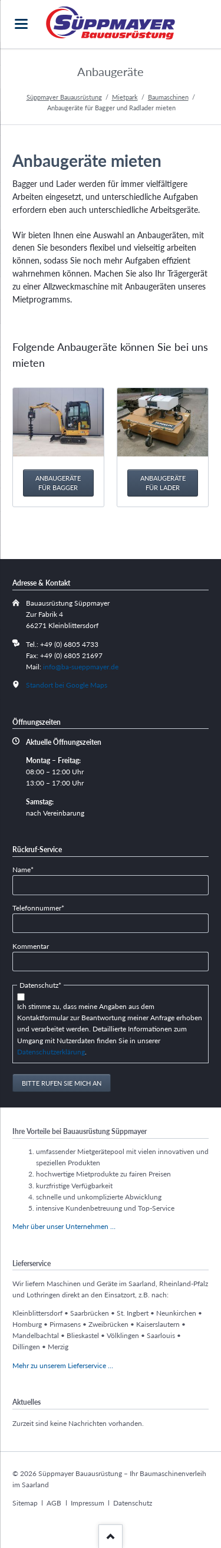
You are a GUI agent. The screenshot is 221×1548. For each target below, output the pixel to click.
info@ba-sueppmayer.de (80, 666)
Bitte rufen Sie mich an (61, 1083)
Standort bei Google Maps (66, 685)
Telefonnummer (38, 907)
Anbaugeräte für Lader (163, 482)
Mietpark (125, 97)
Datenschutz (132, 1502)
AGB (54, 1502)
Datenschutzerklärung (51, 1051)
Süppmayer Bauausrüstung (64, 97)
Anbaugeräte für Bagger (58, 482)
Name (28, 869)
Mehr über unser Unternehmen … (64, 1226)
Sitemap (25, 1502)
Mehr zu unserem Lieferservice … (62, 1365)
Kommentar (30, 946)
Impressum (87, 1502)
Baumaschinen (168, 97)
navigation (21, 23)
